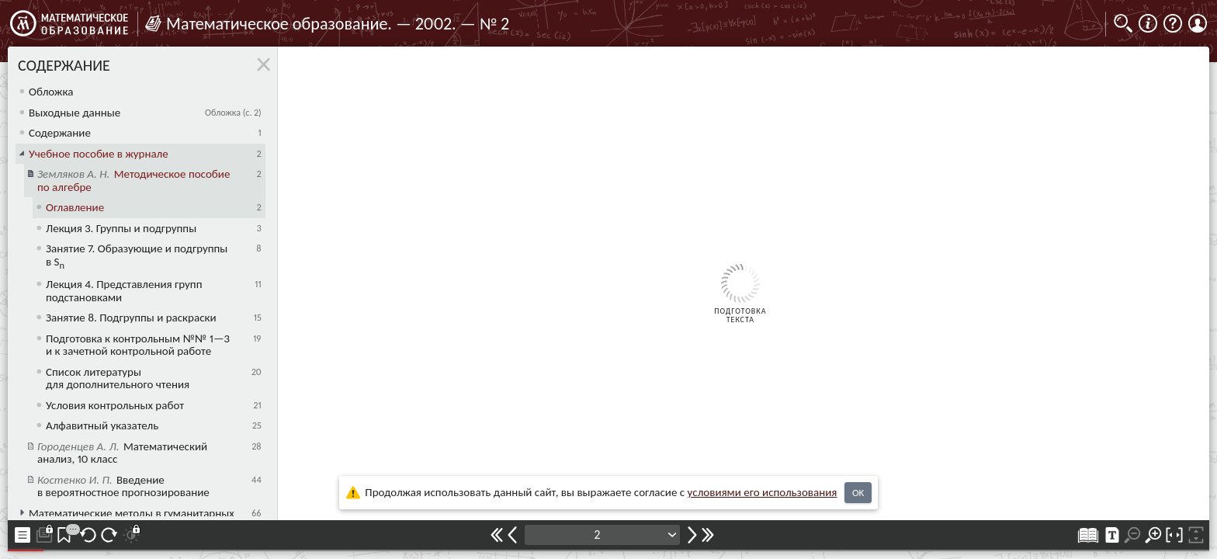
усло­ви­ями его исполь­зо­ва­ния (762, 492)
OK (858, 492)
